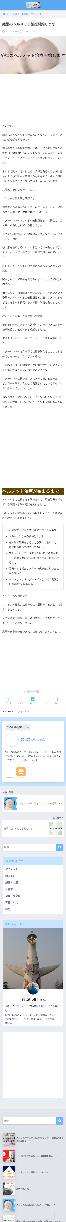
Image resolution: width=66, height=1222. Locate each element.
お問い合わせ (20, 1213)
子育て (9, 787)
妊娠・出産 (11, 781)
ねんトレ (10, 774)
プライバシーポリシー (42, 1213)
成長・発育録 (12, 794)
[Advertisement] (33, 99)
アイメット (11, 767)
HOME (33, 1206)
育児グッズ (11, 801)
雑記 (7, 807)
